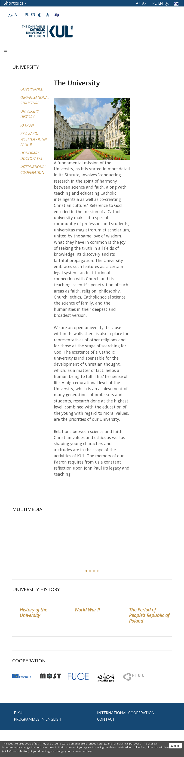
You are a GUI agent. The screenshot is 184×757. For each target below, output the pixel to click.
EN (160, 3)
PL (154, 3)
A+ (138, 3)
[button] (90, 571)
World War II (87, 610)
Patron (27, 125)
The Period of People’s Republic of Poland (149, 615)
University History (36, 589)
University (25, 67)
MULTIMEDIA (27, 509)
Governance (31, 89)
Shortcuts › (15, 3)
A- (144, 3)
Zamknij (175, 745)
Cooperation (29, 660)
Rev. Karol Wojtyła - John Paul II (33, 139)
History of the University (33, 612)
